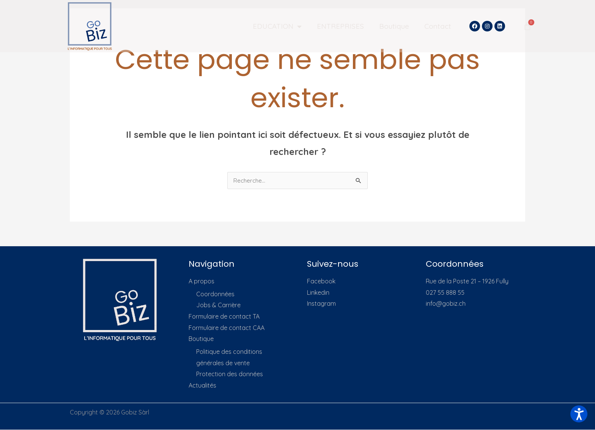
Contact (437, 26)
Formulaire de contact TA (224, 317)
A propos (201, 281)
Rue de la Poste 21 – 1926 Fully (467, 281)
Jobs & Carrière (218, 305)
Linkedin (318, 293)
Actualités (202, 385)
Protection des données (229, 374)
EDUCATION (277, 26)
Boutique (394, 26)
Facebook (321, 281)
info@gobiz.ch (446, 304)
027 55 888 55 (445, 293)
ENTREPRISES (340, 26)
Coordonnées (215, 294)
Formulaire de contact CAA (226, 328)
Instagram (321, 304)
